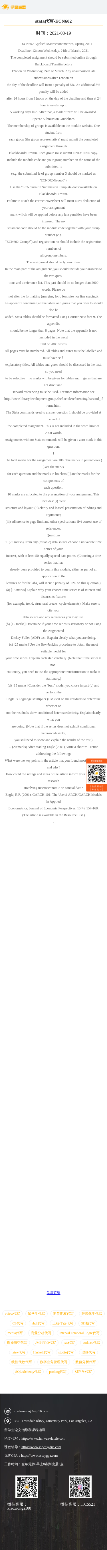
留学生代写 (36, 1313)
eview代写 (12, 1313)
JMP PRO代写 (45, 1342)
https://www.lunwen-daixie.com (43, 1439)
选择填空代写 (17, 1342)
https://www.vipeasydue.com (41, 1447)
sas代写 (69, 1342)
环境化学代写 (92, 1313)
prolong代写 (57, 1371)
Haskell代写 (42, 1352)
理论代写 (88, 1352)
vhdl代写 (37, 1323)
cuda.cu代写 (91, 1342)
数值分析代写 (85, 1362)
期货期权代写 (63, 1313)
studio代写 (66, 1352)
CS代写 (17, 1323)
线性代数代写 (21, 1362)
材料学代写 (83, 1371)
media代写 (15, 1333)
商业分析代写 (41, 1333)
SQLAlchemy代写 (28, 1371)
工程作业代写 (63, 1323)
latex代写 (18, 1352)
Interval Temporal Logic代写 (79, 1333)
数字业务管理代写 (53, 1362)
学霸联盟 (53, 1293)
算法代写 (88, 1323)
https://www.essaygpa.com (39, 1456)
